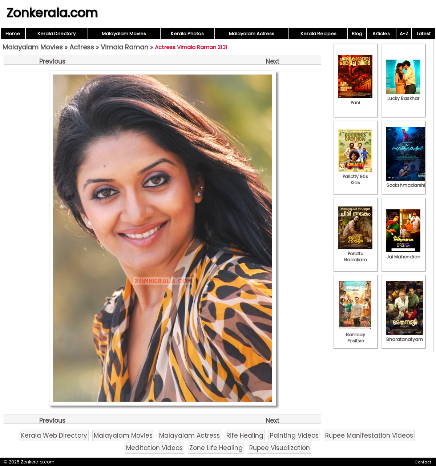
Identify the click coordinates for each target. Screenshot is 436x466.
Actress (81, 47)
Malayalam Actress (251, 33)
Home (12, 33)
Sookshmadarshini (407, 182)
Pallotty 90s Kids (355, 176)
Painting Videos (294, 435)
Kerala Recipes (318, 33)
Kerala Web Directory (54, 435)
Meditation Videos (154, 447)
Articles (381, 33)
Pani (355, 99)
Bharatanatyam (404, 336)
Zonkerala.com (52, 12)
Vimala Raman (124, 47)
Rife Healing (244, 435)
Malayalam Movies (124, 33)
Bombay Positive (355, 334)
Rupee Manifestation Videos (369, 435)
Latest (424, 33)
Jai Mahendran (403, 254)
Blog (357, 33)
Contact (423, 462)
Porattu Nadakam (355, 253)
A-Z (404, 33)
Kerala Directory (56, 33)
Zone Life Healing (216, 447)
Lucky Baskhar (403, 95)
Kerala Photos (187, 33)
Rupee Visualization (279, 447)
